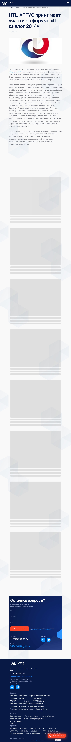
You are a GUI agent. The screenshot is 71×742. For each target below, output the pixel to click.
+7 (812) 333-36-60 (17, 673)
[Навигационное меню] (68, 3)
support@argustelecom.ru (21, 676)
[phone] (35, 616)
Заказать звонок (19, 629)
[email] (35, 622)
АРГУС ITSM (52, 728)
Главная (11, 7)
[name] (35, 610)
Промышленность (16, 716)
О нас (11, 670)
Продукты (13, 726)
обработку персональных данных (41, 629)
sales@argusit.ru (18, 645)
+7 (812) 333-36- (18, 639)
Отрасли (13, 713)
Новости (17, 7)
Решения (13, 693)
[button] (57, 736)
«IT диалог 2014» (15, 72)
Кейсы (27, 669)
